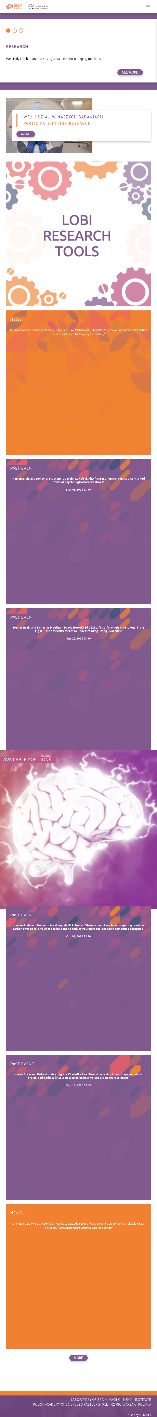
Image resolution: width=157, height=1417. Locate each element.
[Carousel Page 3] (21, 30)
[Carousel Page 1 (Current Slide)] (8, 30)
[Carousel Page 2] (14, 30)
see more (130, 72)
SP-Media (145, 1415)
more (78, 1358)
